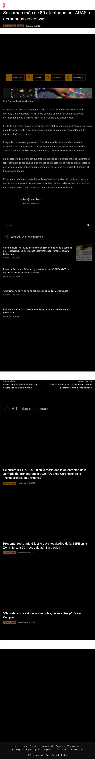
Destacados (9, 25)
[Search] (88, 225)
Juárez (24, 746)
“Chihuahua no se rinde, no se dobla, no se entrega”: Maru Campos (35, 291)
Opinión (37, 749)
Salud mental (62, 749)
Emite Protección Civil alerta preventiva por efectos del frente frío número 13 (36, 311)
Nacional (34, 746)
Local (20, 25)
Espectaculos (77, 749)
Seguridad (48, 749)
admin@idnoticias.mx (31, 199)
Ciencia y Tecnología (21, 749)
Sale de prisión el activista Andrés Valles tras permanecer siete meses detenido (71, 386)
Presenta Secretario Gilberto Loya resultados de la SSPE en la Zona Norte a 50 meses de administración (36, 271)
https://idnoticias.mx (30, 203)
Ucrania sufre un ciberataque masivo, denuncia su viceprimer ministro (20, 386)
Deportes (60, 746)
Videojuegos (73, 746)
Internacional (47, 746)
